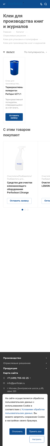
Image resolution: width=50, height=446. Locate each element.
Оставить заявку (14, 116)
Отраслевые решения (17, 363)
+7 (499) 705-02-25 (18, 378)
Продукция (10, 368)
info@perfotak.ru (16, 383)
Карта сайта (10, 373)
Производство (12, 358)
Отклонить (17, 431)
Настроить (36, 439)
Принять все (35, 431)
